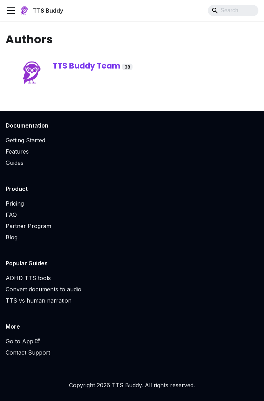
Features (17, 151)
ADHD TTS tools (28, 278)
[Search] (233, 10)
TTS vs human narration (39, 300)
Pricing (15, 203)
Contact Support (28, 352)
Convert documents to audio (43, 289)
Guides (14, 162)
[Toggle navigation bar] (11, 10)
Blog (12, 237)
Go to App (23, 341)
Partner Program (28, 225)
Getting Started (25, 140)
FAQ (11, 214)
